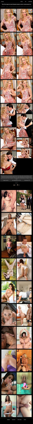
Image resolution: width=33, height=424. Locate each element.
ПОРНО (25, 419)
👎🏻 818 (18, 184)
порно (22, 1)
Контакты (13, 419)
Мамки (16, 182)
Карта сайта (19, 419)
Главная (2, 1)
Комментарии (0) (3, 186)
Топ (25, 1)
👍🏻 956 (15, 184)
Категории (30, 1)
